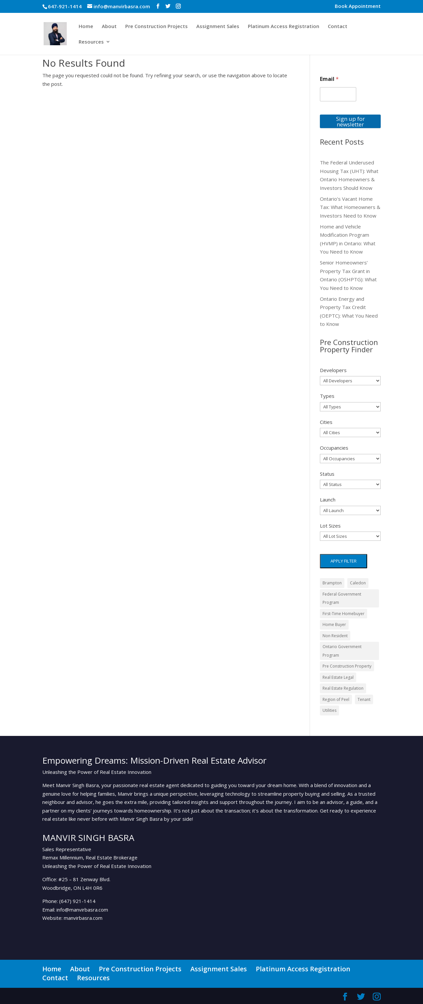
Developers (333, 370)
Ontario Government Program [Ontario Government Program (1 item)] (342, 651)
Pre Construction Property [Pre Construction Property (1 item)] (347, 666)
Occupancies (334, 447)
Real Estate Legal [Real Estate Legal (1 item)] (338, 677)
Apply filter (343, 561)
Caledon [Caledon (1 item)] (358, 583)
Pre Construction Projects (156, 26)
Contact (337, 26)
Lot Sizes (330, 525)
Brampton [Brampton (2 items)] (332, 583)
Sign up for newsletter (350, 121)
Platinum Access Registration (283, 26)
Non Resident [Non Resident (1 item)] (335, 636)
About (109, 26)
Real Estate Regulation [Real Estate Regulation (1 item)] (343, 688)
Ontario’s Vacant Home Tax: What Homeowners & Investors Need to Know (350, 207)
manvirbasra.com (83, 918)
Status (327, 473)
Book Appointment (358, 6)
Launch (327, 499)
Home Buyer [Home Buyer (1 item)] (334, 624)
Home (86, 26)
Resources (91, 42)
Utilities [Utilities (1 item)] (329, 710)
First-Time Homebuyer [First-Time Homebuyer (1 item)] (344, 613)
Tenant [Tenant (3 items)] (364, 699)
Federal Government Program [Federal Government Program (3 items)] (342, 598)
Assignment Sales (217, 26)
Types (327, 396)
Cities (326, 422)
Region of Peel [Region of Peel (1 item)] (336, 699)
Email (329, 79)
